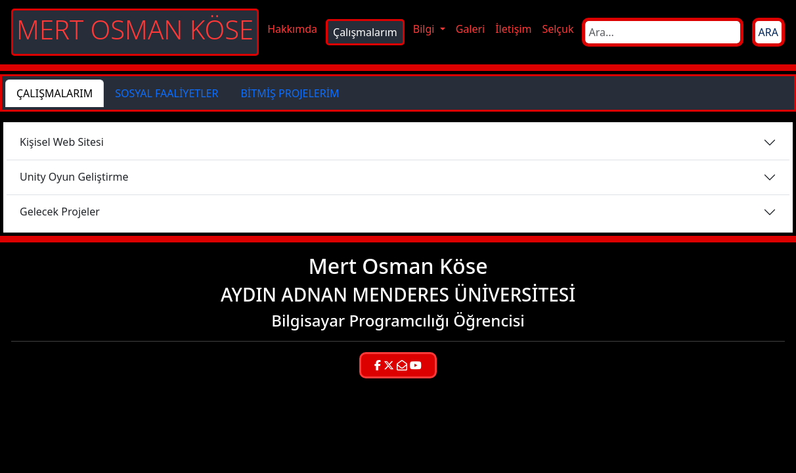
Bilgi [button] (425, 29)
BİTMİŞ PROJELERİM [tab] (289, 93)
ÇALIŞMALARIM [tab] (54, 93)
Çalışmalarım (365, 32)
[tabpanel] (398, 177)
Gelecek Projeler (60, 211)
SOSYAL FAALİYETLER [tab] (166, 93)
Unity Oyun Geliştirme (74, 176)
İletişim (513, 29)
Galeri (470, 29)
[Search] (662, 32)
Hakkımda (292, 29)
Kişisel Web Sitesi (62, 142)
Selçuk (557, 29)
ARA (768, 32)
